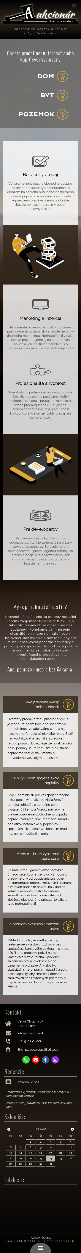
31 (50, 1163)
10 (50, 1147)
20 (10, 1158)
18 (60, 1152)
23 (40, 1158)
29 (30, 1163)
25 (60, 1158)
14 (20, 1152)
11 (60, 1147)
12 (70, 1147)
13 (11, 1152)
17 (50, 1152)
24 (50, 1158)
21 (20, 1158)
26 (70, 1158)
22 (30, 1158)
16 (40, 1152)
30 (40, 1163)
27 (10, 1163)
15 (30, 1152)
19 (70, 1152)
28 (20, 1163)
